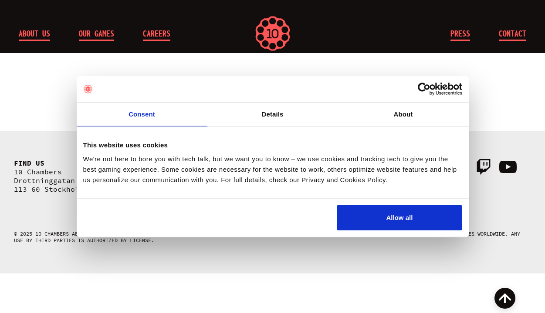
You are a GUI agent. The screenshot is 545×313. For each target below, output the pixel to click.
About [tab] (403, 114)
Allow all (399, 217)
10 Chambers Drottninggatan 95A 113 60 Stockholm (53, 181)
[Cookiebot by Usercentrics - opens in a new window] (424, 89)
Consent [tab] (142, 114)
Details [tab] (273, 114)
